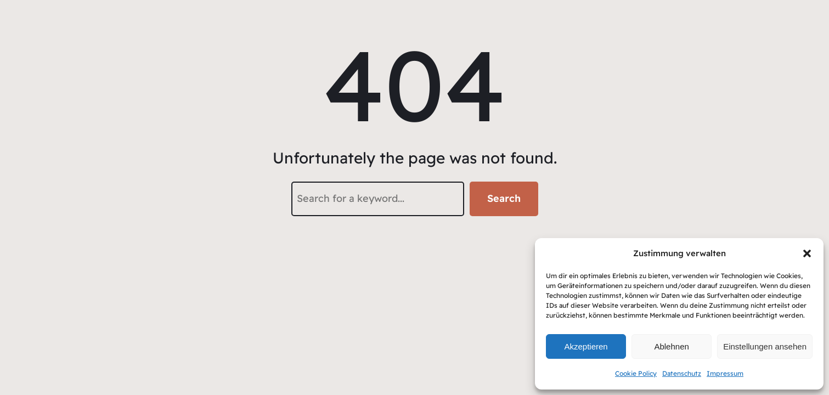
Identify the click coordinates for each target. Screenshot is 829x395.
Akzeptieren (585, 346)
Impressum (725, 373)
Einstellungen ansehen (765, 346)
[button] (807, 253)
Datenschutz (681, 373)
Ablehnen (671, 346)
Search (504, 198)
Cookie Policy (636, 373)
